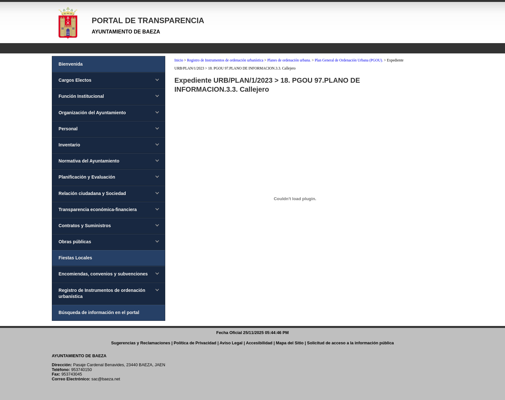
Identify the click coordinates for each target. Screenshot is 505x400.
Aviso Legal (231, 342)
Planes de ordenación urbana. (289, 60)
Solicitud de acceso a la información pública (350, 342)
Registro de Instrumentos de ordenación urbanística (225, 60)
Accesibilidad (259, 342)
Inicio (179, 60)
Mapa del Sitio (290, 342)
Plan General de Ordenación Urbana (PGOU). (349, 60)
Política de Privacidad (195, 342)
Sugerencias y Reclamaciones (140, 342)
